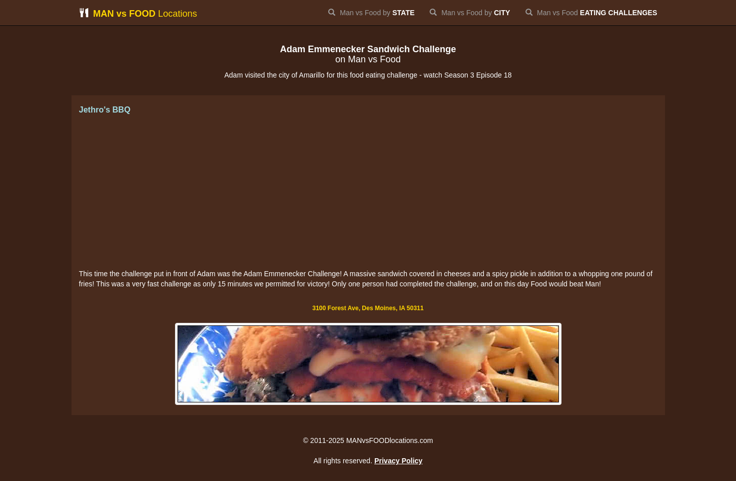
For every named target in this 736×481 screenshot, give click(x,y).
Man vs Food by (371, 13)
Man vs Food (591, 13)
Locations (138, 13)
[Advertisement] (368, 192)
